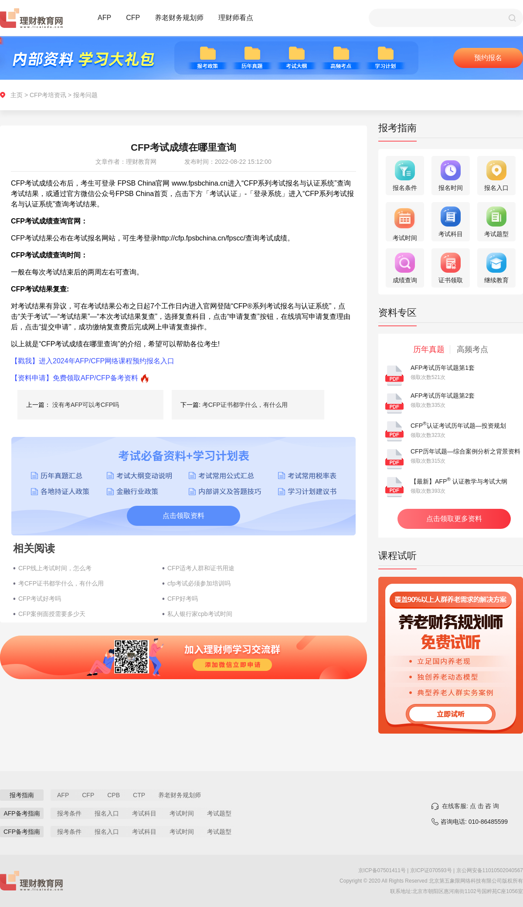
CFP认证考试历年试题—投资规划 (458, 425)
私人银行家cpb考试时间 (199, 613)
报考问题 (85, 94)
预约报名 (488, 57)
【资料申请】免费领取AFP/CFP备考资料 (74, 378)
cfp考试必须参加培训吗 (199, 583)
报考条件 (69, 813)
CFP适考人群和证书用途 (200, 568)
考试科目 (144, 813)
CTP (139, 795)
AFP (104, 17)
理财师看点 (235, 17)
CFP (133, 17)
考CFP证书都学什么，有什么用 (245, 404)
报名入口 (107, 813)
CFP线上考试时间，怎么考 (55, 568)
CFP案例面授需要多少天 (51, 613)
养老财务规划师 (179, 17)
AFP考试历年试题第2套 (443, 395)
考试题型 (219, 813)
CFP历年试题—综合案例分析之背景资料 (465, 451)
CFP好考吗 (182, 598)
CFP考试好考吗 (39, 598)
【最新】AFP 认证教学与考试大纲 (459, 481)
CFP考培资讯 (48, 94)
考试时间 (182, 813)
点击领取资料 (183, 515)
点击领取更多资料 (454, 518)
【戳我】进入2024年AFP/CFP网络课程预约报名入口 (92, 361)
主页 (16, 94)
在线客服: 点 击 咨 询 (470, 805)
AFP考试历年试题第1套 (443, 367)
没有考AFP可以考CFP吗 (85, 404)
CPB (113, 795)
